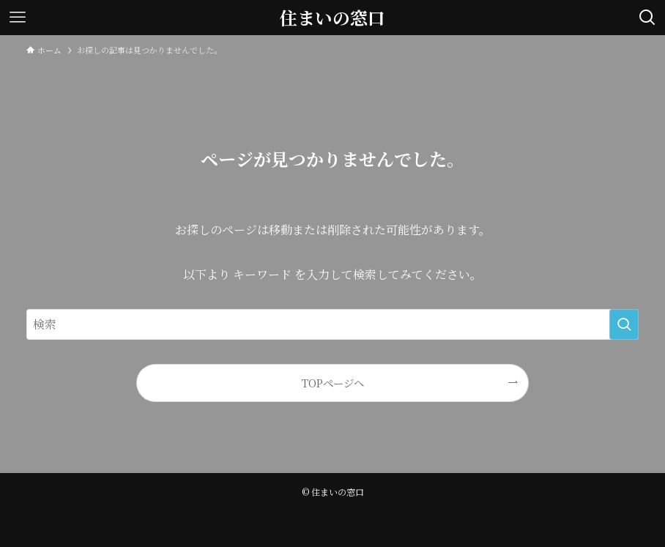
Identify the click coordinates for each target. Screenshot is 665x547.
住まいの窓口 (332, 17)
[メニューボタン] (17, 17)
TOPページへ (333, 382)
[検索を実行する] (624, 324)
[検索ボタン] (647, 17)
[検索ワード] (332, 324)
